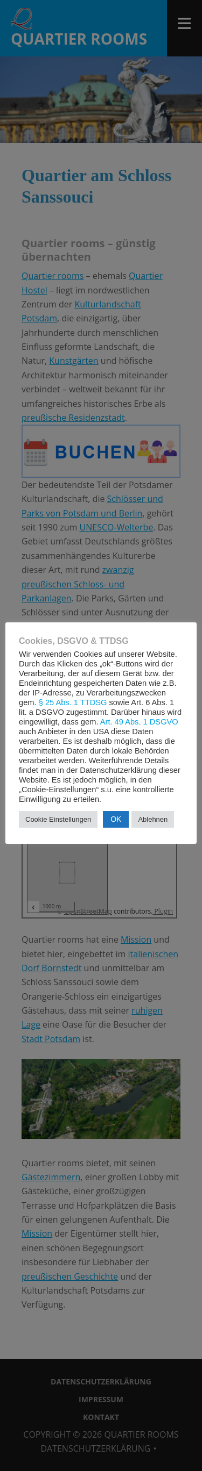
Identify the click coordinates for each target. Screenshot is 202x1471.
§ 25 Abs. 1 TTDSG (73, 702)
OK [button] (115, 819)
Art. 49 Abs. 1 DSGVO (139, 721)
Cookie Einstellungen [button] (58, 819)
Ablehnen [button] (153, 819)
